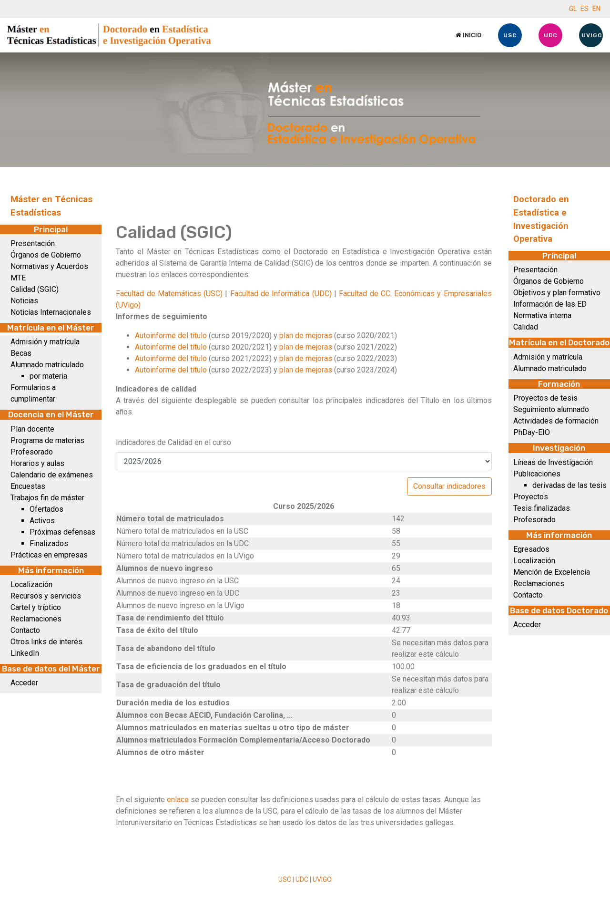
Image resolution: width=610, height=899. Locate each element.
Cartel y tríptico (35, 607)
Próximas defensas (62, 532)
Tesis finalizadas (541, 508)
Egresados (531, 549)
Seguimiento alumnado (551, 409)
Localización (31, 584)
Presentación (32, 243)
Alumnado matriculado (47, 364)
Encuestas (27, 486)
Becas (20, 353)
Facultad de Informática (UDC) (281, 293)
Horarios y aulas (37, 463)
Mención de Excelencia (551, 572)
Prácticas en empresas (49, 554)
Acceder (24, 682)
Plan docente (32, 429)
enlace (179, 799)
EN (596, 8)
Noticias (24, 300)
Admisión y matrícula (45, 341)
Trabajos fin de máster (47, 497)
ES (584, 8)
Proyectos (530, 496)
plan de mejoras (305, 335)
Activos (42, 520)
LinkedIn (24, 653)
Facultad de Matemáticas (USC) (169, 293)
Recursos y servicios (45, 595)
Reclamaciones (35, 618)
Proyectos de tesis (545, 398)
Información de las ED (550, 304)
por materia (48, 376)
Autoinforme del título (171, 335)
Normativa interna (542, 315)
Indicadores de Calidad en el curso (173, 442)
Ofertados (46, 509)
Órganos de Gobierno (45, 254)
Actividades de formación (556, 420)
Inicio (468, 35)
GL (573, 8)
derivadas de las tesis (569, 485)
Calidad (525, 326)
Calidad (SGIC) (34, 289)
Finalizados (49, 543)
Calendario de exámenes (51, 474)
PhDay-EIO (531, 432)
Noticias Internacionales (50, 312)
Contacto (25, 630)
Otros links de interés (46, 641)
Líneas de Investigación (553, 462)
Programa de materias (47, 440)
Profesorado (31, 451)
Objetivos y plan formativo (556, 292)
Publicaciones (536, 473)
